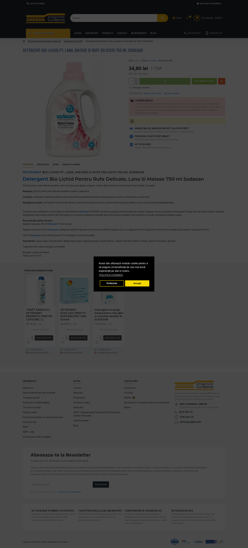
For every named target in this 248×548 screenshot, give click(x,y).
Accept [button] (137, 283)
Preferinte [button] (112, 283)
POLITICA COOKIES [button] (111, 275)
